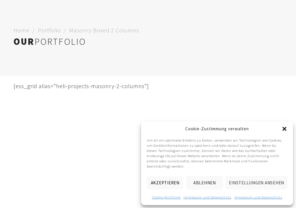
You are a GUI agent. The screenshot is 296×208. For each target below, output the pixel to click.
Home (21, 30)
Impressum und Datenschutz (208, 197)
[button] (284, 129)
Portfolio (49, 30)
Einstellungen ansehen (256, 182)
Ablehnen (204, 182)
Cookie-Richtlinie (166, 197)
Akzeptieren (165, 182)
